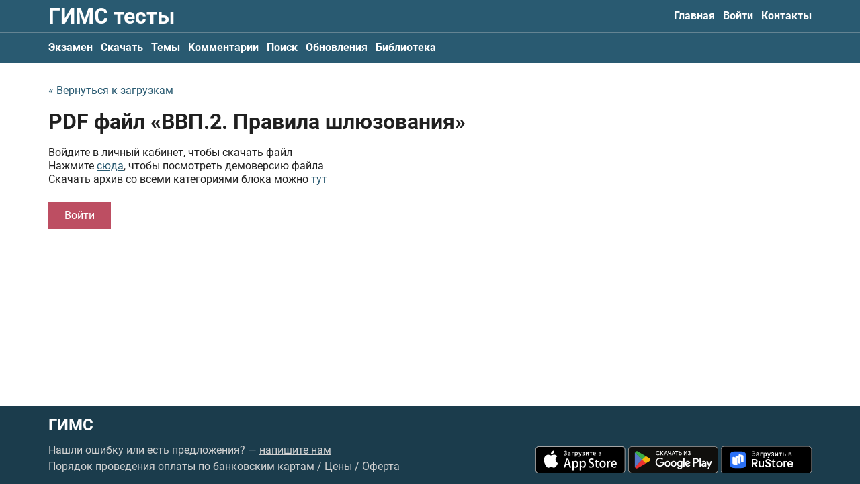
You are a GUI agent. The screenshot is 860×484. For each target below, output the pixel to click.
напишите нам (295, 450)
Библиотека (406, 47)
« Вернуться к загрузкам (110, 90)
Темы (165, 47)
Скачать (122, 47)
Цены (338, 466)
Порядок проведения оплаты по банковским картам (181, 466)
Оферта (381, 466)
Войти (738, 15)
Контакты (786, 15)
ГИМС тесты (111, 16)
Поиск (282, 47)
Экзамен (70, 47)
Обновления (337, 47)
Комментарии (223, 47)
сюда (110, 165)
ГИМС (70, 425)
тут (319, 179)
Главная (694, 15)
